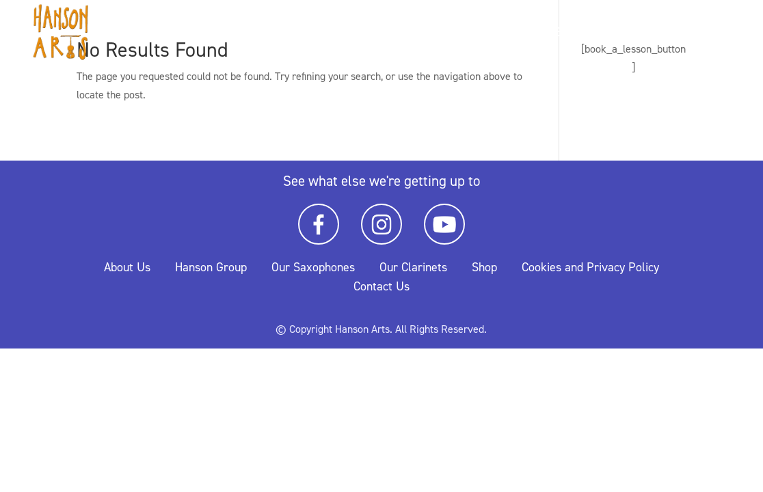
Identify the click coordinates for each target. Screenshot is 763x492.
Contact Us (381, 286)
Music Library (698, 33)
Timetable (608, 33)
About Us (127, 267)
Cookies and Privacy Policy (590, 267)
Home (544, 33)
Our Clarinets (413, 267)
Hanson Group (211, 267)
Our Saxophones (313, 267)
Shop (484, 267)
